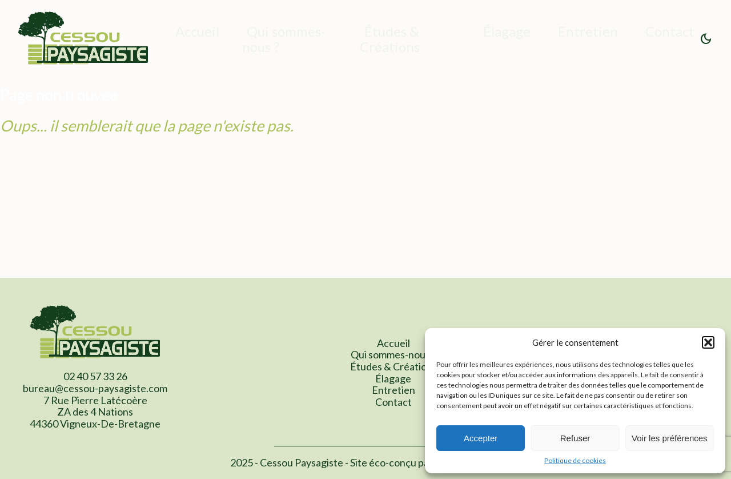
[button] (708, 342)
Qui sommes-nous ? (284, 39)
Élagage (507, 31)
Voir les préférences (670, 438)
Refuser (575, 438)
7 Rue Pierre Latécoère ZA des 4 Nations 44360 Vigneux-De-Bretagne (95, 412)
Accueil (197, 31)
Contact (669, 31)
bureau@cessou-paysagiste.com (95, 388)
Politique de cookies (575, 461)
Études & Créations (390, 39)
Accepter (480, 438)
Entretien (588, 31)
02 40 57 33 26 (95, 376)
